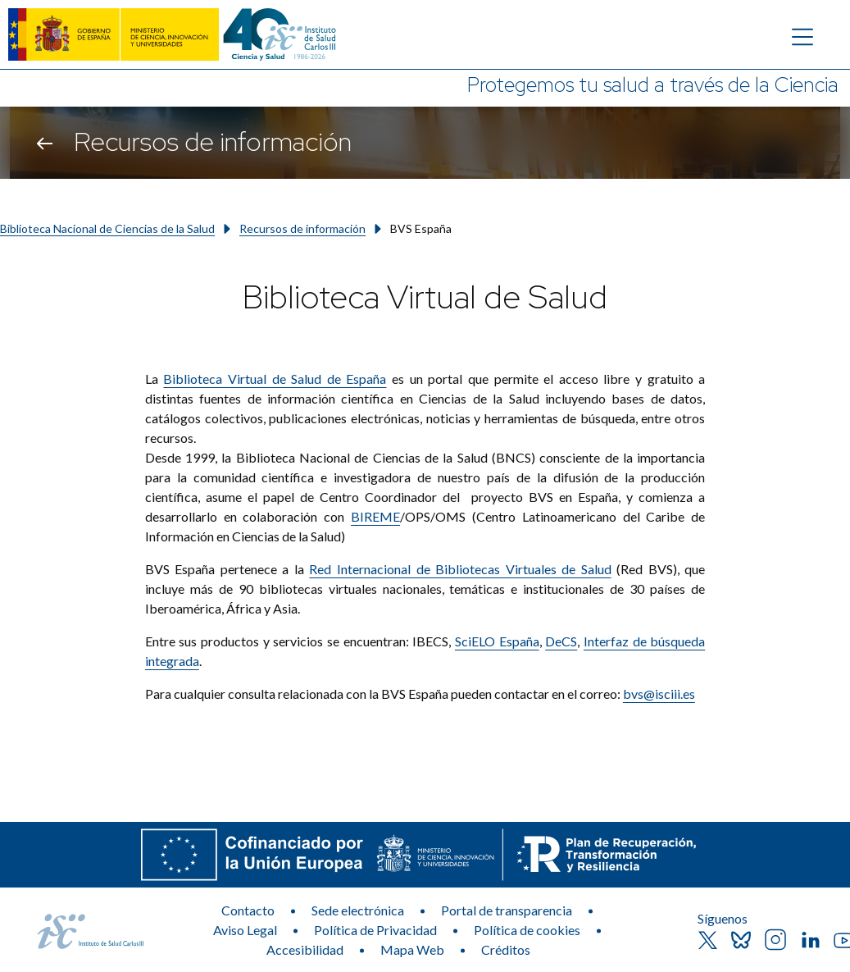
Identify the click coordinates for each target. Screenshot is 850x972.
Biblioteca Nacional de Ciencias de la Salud (107, 228)
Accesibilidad (304, 949)
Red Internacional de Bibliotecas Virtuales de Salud (460, 569)
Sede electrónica (357, 910)
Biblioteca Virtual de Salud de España (274, 378)
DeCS (561, 641)
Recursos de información (302, 228)
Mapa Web (412, 949)
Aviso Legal (245, 930)
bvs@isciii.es (659, 693)
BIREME (375, 516)
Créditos (505, 949)
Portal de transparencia (506, 910)
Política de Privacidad (375, 930)
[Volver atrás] (44, 142)
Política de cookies (527, 930)
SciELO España (497, 641)
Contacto (248, 910)
